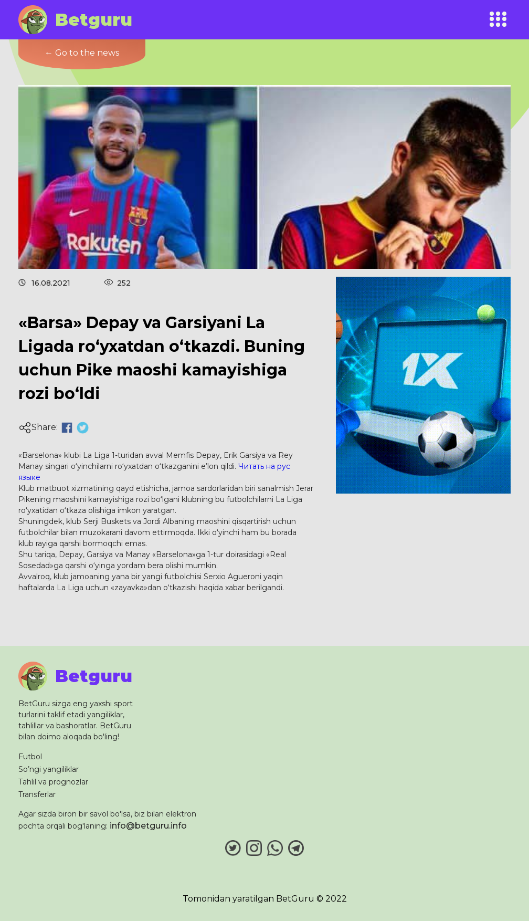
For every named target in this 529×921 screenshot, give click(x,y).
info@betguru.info (148, 826)
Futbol (30, 756)
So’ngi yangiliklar (48, 769)
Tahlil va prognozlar (53, 782)
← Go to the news (82, 53)
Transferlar (37, 794)
